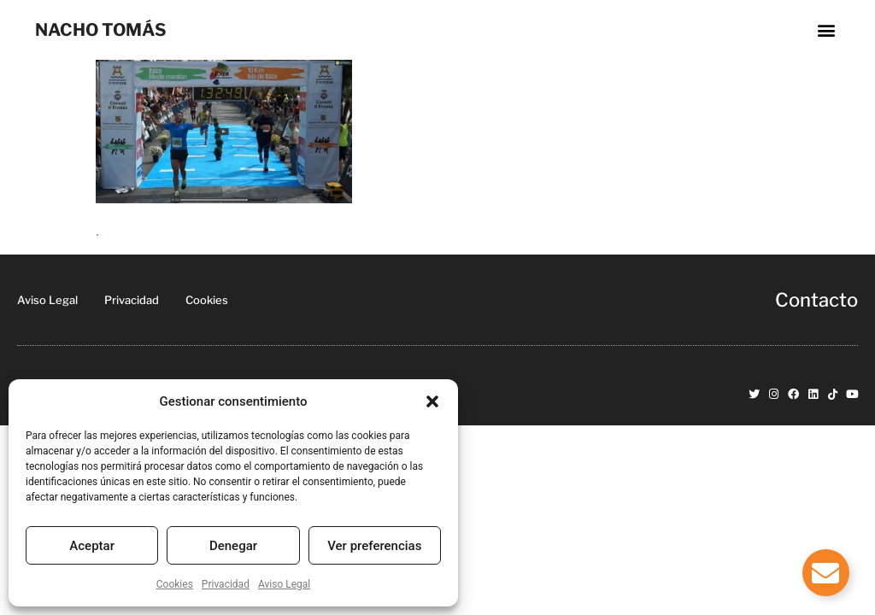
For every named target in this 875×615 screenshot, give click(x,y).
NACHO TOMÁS (101, 30)
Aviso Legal (284, 584)
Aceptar (92, 546)
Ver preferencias (374, 546)
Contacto (816, 300)
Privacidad (226, 584)
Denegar (233, 546)
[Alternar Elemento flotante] (825, 572)
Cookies (174, 584)
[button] (432, 401)
